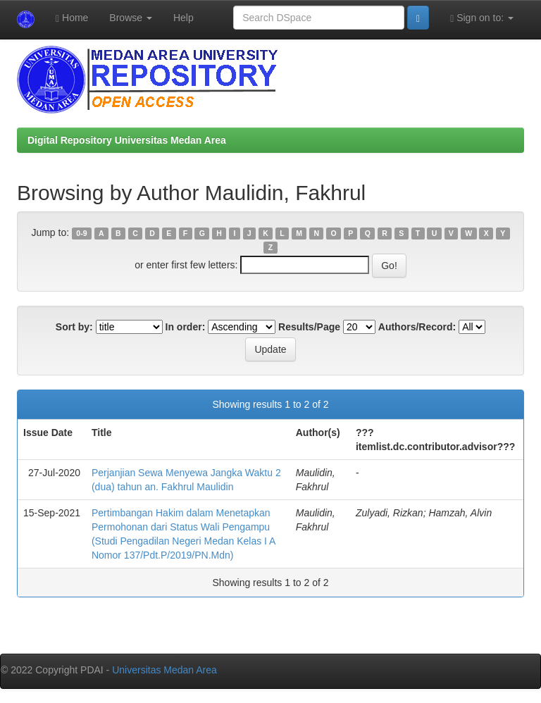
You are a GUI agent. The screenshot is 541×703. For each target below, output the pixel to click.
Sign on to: (482, 18)
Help (183, 17)
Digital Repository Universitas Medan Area (126, 140)
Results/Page (309, 326)
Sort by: (74, 326)
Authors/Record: (417, 326)
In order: (186, 326)
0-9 (81, 233)
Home (72, 18)
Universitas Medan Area (164, 670)
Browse (130, 17)
